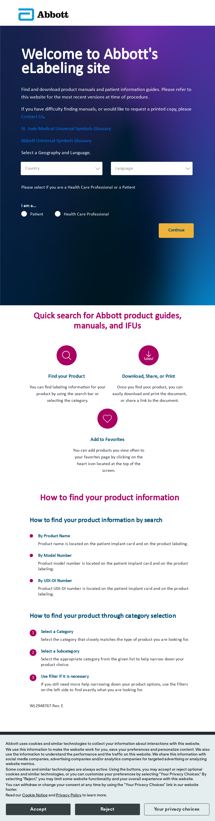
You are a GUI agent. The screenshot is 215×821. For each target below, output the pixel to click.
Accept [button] (38, 809)
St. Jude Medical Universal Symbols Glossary (66, 129)
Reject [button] (107, 809)
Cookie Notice (35, 795)
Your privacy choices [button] (177, 809)
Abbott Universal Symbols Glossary (56, 141)
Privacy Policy (68, 795)
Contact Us (32, 116)
